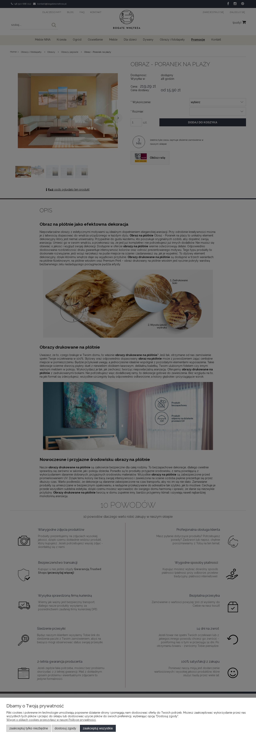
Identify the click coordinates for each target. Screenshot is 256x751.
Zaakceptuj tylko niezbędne (28, 728)
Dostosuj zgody (65, 728)
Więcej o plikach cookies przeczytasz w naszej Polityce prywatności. (51, 719)
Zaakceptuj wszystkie (98, 728)
